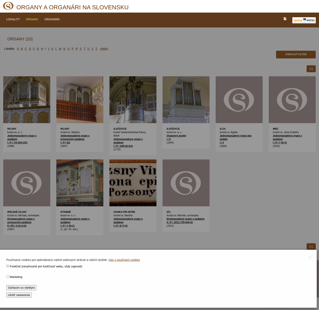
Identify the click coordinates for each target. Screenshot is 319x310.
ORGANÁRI (52, 19)
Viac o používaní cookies (124, 260)
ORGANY (32, 19)
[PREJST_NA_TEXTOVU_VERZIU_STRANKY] (285, 18)
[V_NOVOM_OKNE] (304, 20)
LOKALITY (13, 19)
